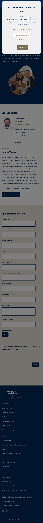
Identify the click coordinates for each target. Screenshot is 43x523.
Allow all (22, 48)
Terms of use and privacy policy (21, 29)
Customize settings (22, 35)
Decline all (21, 40)
